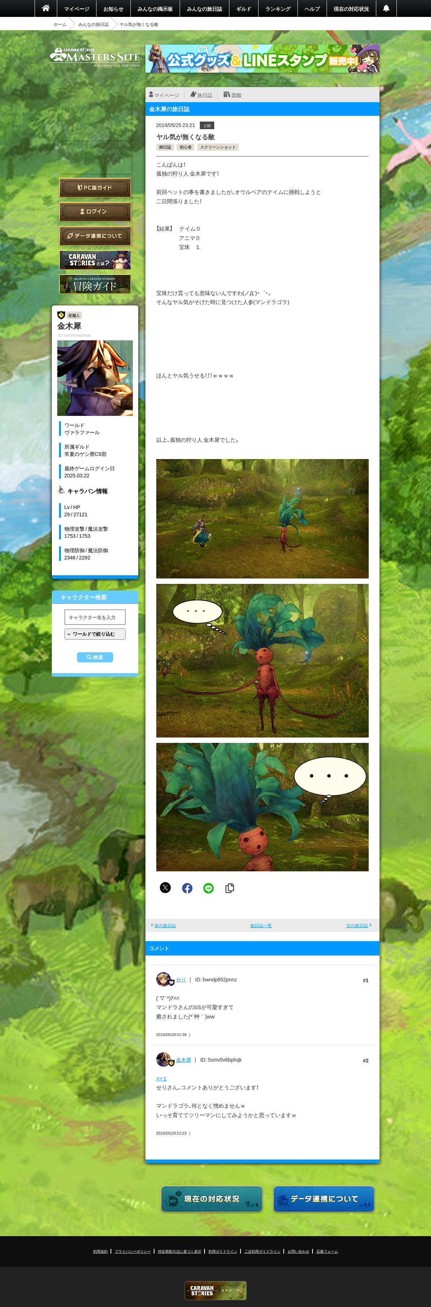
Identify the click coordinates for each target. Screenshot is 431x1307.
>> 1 (161, 1078)
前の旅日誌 (165, 925)
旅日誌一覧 (261, 925)
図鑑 (237, 95)
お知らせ (113, 8)
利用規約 (100, 1251)
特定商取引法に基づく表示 (179, 1251)
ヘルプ (312, 8)
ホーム (60, 24)
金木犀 (183, 1059)
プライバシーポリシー (133, 1251)
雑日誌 (165, 147)
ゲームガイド (95, 284)
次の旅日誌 (357, 925)
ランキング (278, 8)
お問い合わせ (298, 1251)
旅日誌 (204, 95)
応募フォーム (327, 1251)
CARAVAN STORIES (216, 1290)
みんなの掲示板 (155, 8)
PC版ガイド (95, 188)
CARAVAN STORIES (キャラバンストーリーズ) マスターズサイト (95, 57)
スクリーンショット (218, 147)
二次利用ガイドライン (262, 1251)
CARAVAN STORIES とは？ (95, 260)
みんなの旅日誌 (204, 8)
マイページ (76, 8)
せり (181, 979)
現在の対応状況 (351, 8)
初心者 (186, 147)
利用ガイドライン (222, 1251)
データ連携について (95, 236)
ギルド (243, 8)
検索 (98, 657)
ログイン (95, 212)
